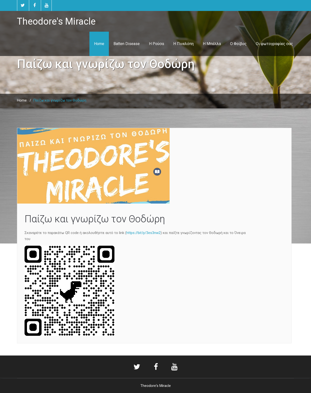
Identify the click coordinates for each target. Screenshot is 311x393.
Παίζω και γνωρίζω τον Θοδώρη (95, 219)
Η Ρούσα (156, 43)
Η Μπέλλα (212, 43)
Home (99, 43)
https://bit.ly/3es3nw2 (143, 233)
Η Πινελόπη (183, 43)
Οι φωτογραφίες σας (274, 43)
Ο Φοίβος (238, 43)
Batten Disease (126, 43)
